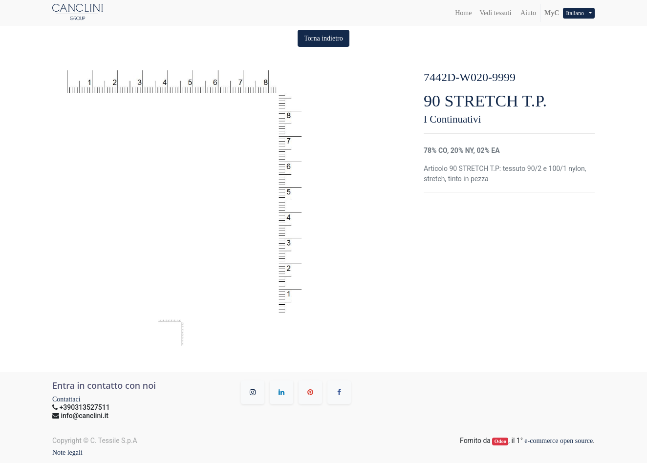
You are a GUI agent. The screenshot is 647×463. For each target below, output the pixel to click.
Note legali (67, 452)
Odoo (501, 441)
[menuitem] (463, 13)
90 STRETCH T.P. (485, 101)
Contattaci (66, 399)
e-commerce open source (558, 440)
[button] (323, 38)
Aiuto (527, 13)
